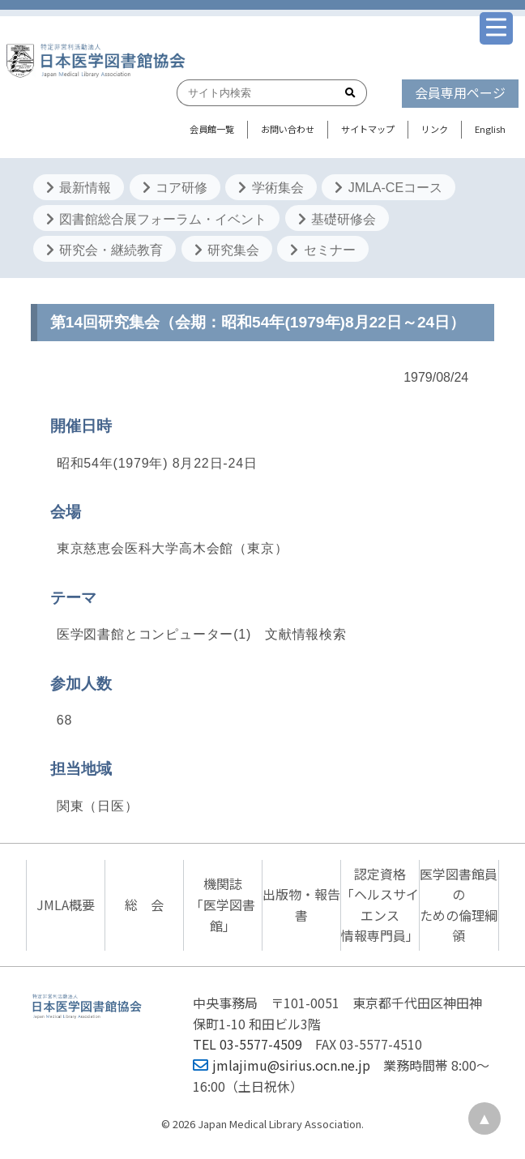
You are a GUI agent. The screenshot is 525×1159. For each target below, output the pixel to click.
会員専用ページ (460, 92)
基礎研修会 (337, 219)
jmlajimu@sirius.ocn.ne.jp (281, 1065)
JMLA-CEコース (388, 188)
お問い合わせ (287, 128)
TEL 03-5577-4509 (247, 1044)
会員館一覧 (212, 128)
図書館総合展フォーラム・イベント (156, 219)
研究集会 (226, 250)
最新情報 (78, 188)
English (490, 128)
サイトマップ (368, 128)
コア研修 (175, 188)
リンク (434, 128)
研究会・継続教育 (104, 250)
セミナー (322, 250)
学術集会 (270, 188)
